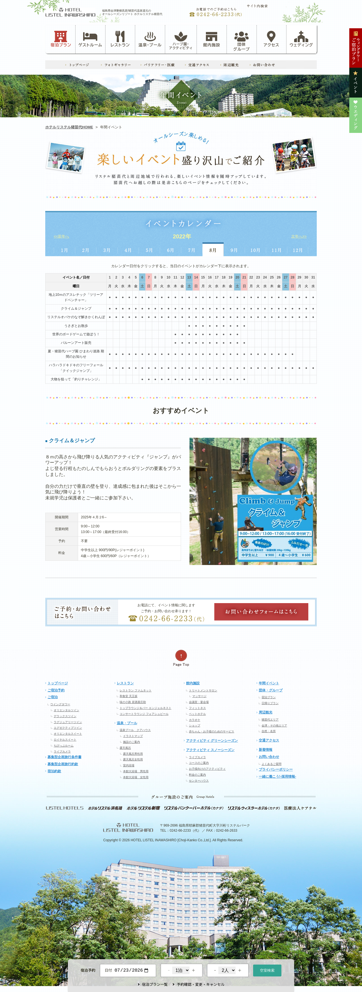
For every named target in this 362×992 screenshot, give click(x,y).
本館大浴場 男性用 (135, 771)
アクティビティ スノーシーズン (210, 750)
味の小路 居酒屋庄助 (133, 702)
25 (271, 277)
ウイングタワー (60, 704)
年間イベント (269, 683)
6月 (170, 249)
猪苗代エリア (270, 719)
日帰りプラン (270, 703)
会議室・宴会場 (199, 702)
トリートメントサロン (203, 690)
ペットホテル (197, 713)
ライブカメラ (62, 751)
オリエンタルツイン (66, 710)
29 (299, 277)
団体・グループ (271, 690)
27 (285, 277)
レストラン (120, 39)
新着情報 (265, 750)
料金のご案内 (197, 774)
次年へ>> (299, 236)
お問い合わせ (269, 757)
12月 (298, 249)
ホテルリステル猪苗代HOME (69, 127)
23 (258, 277)
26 (279, 277)
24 (265, 277)
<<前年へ (61, 236)
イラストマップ (133, 735)
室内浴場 (128, 765)
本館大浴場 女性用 (135, 777)
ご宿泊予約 (56, 690)
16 (210, 277)
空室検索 (267, 970)
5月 (149, 249)
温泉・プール (150, 39)
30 (306, 277)
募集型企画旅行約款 (63, 764)
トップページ (58, 683)
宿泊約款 (54, 771)
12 (182, 277)
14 (196, 277)
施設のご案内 (131, 741)
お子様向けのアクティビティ (207, 768)
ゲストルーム (90, 39)
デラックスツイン (65, 716)
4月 (128, 249)
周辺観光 (265, 712)
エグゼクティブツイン (68, 727)
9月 (234, 249)
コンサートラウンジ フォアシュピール (144, 713)
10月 (255, 249)
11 (175, 277)
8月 (213, 249)
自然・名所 (269, 731)
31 (313, 277)
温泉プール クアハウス (135, 730)
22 (251, 277)
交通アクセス (269, 740)
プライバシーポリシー (276, 769)
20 (237, 277)
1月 (64, 249)
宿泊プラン (61, 39)
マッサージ (199, 696)
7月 (191, 249)
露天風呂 (125, 747)
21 (244, 277)
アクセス (271, 39)
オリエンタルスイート (68, 733)
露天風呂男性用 (133, 753)
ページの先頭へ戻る (181, 658)
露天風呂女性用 (133, 759)
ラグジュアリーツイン (68, 722)
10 (168, 277)
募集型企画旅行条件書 (64, 757)
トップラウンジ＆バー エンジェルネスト (145, 708)
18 (223, 277)
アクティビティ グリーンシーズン (212, 741)
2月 (85, 249)
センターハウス (199, 780)
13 (189, 277)
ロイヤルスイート (65, 739)
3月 (107, 249)
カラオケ (194, 719)
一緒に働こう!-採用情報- (277, 776)
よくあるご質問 (271, 763)
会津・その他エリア (274, 725)
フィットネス (197, 708)
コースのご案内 (199, 762)
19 (230, 277)
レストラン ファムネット (136, 690)
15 (203, 277)
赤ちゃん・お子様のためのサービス (211, 731)
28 (292, 277)
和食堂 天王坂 (128, 696)
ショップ (194, 725)
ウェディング (301, 39)
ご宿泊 (53, 697)
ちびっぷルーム (64, 745)
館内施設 (211, 39)
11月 (276, 249)
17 (217, 277)
